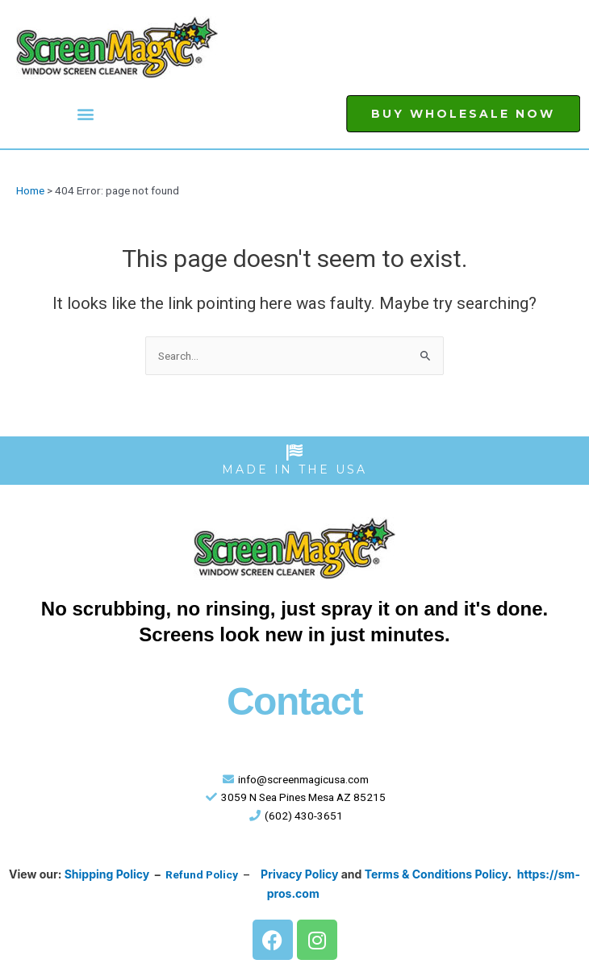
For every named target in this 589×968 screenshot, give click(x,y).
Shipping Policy (107, 874)
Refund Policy (201, 874)
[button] (86, 114)
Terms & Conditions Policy (436, 874)
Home (30, 190)
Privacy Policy (299, 874)
